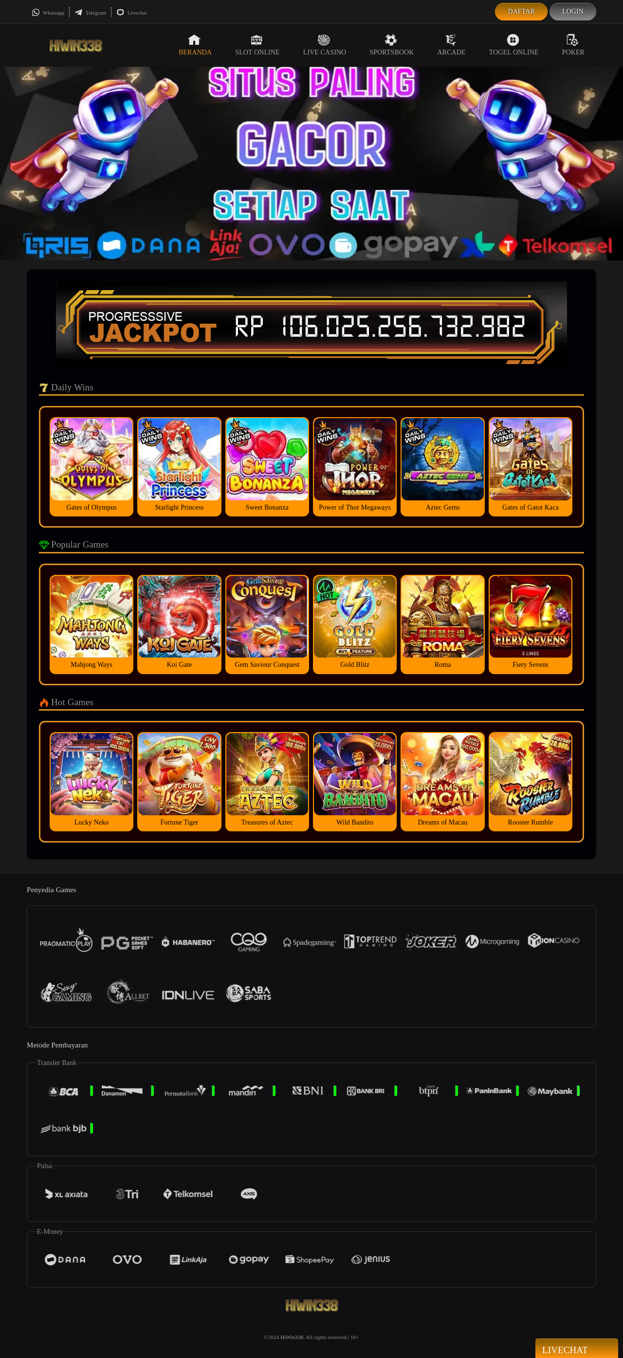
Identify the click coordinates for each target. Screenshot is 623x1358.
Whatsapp (48, 13)
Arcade (452, 45)
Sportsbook (391, 45)
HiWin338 (291, 1337)
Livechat (131, 13)
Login (573, 11)
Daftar (521, 11)
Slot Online (257, 45)
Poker (573, 45)
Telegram (90, 13)
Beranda (195, 45)
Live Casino (325, 45)
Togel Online (514, 45)
